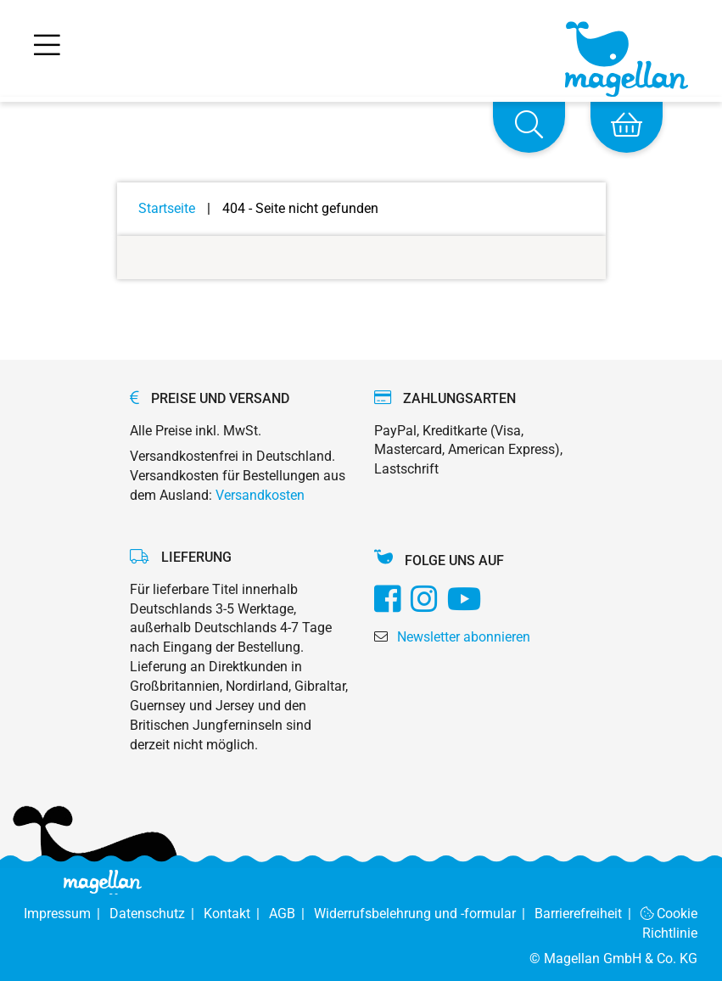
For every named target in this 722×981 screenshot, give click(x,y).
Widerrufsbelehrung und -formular (424, 913)
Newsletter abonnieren (463, 637)
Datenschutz (156, 913)
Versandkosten (260, 495)
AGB (291, 913)
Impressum (66, 913)
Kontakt (236, 913)
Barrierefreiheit (588, 913)
